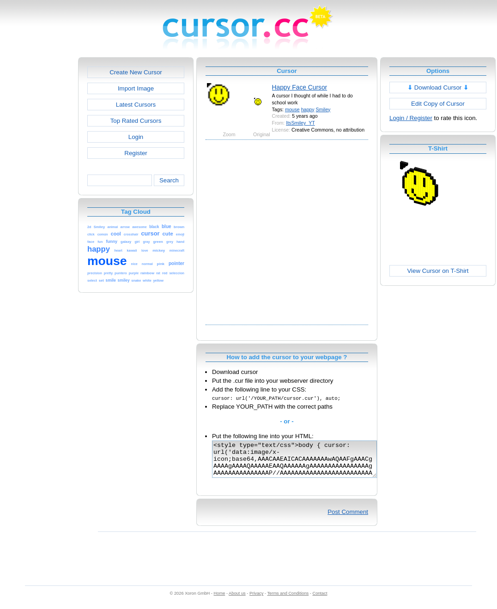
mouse (292, 109)
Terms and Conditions (288, 600)
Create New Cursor (135, 72)
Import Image (136, 88)
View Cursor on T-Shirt (438, 270)
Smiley (323, 109)
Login (135, 136)
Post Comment (347, 518)
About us (237, 600)
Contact (320, 600)
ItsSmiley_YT (300, 123)
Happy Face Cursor (299, 87)
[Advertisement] (91, 231)
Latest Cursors (136, 104)
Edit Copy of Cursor (438, 103)
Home (219, 600)
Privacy (256, 600)
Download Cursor (437, 87)
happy (308, 109)
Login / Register (410, 118)
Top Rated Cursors (136, 120)
